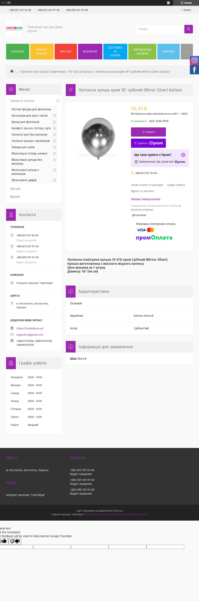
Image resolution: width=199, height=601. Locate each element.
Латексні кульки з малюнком (31, 141)
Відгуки (15, 196)
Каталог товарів (41, 51)
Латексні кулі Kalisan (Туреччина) (43, 71)
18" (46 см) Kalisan (81, 71)
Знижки (169, 51)
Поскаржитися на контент (100, 514)
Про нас (66, 51)
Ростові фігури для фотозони (31, 109)
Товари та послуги (22, 101)
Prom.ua (118, 510)
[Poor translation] (14, 541)
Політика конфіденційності (132, 514)
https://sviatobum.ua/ (30, 328)
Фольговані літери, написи (29, 153)
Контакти (90, 51)
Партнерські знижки (142, 51)
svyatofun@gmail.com (29, 334)
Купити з (150, 143)
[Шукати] (188, 29)
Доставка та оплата (115, 51)
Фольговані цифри (24, 180)
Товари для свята (23, 147)
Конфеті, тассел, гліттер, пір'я (31, 128)
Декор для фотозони (25, 122)
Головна (17, 51)
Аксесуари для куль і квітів (30, 115)
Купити (150, 132)
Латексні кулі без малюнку (29, 134)
